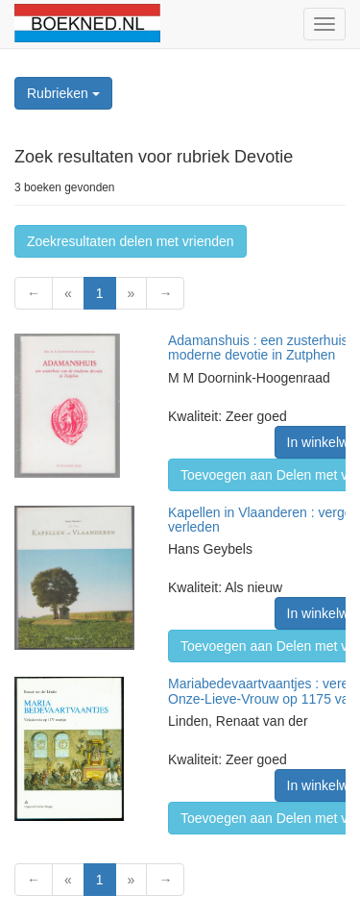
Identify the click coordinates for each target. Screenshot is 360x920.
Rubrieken (63, 93)
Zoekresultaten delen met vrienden (130, 241)
